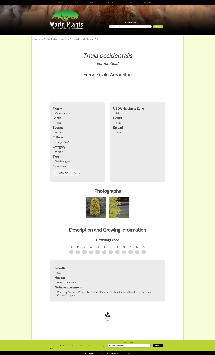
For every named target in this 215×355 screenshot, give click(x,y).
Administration (113, 353)
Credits (127, 353)
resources (92, 346)
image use (147, 2)
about (76, 2)
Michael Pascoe (96, 353)
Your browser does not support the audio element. (66, 172)
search (92, 2)
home (61, 2)
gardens (109, 2)
